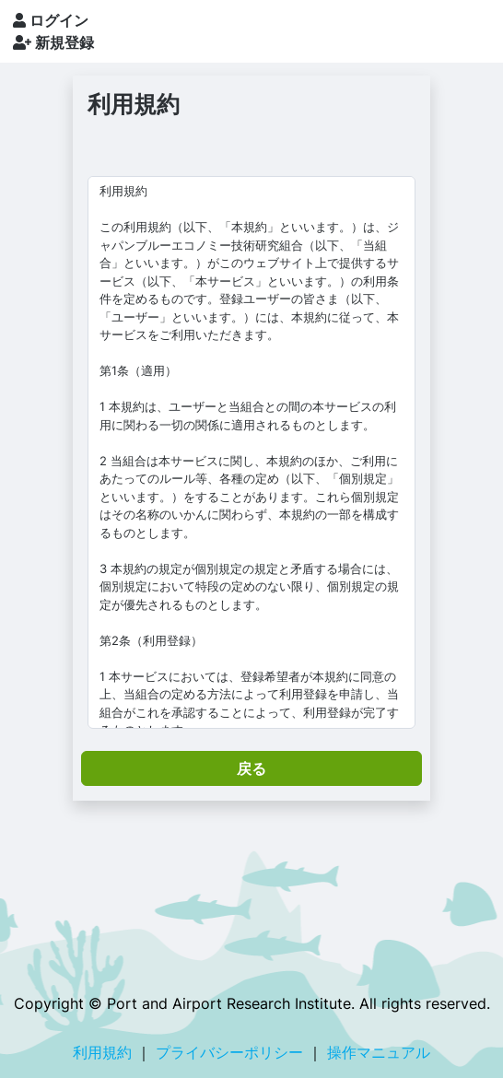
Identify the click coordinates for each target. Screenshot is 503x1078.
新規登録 (53, 42)
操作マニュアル (378, 1052)
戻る (251, 768)
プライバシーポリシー (229, 1052)
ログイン (50, 20)
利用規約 (102, 1052)
